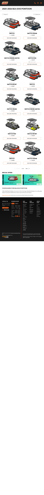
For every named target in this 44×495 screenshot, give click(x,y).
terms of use (28, 237)
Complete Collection (24, 229)
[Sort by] (37, 14)
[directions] (38, 3)
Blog (37, 205)
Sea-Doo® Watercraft (24, 223)
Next (28, 168)
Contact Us (38, 204)
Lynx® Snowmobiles (25, 227)
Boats (24, 214)
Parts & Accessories (38, 216)
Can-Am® (24, 221)
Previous (17, 168)
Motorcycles (25, 206)
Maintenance (38, 214)
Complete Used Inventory (32, 205)
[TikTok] (19, 216)
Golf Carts (24, 210)
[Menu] (41, 3)
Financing (38, 208)
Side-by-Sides (25, 209)
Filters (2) (5, 14)
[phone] (35, 3)
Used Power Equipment (31, 211)
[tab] (12, 203)
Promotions (38, 209)
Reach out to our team (6, 195)
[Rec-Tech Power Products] (5, 3)
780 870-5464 (5, 209)
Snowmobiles (25, 211)
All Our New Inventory (24, 205)
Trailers (24, 215)
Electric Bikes (25, 216)
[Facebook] (16, 216)
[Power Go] (11, 237)
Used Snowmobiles (31, 209)
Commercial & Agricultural (39, 211)
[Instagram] (17, 216)
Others (24, 220)
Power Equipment (24, 218)
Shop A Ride (8, 235)
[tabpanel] (15, 209)
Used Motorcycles (31, 207)
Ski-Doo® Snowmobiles (25, 225)
